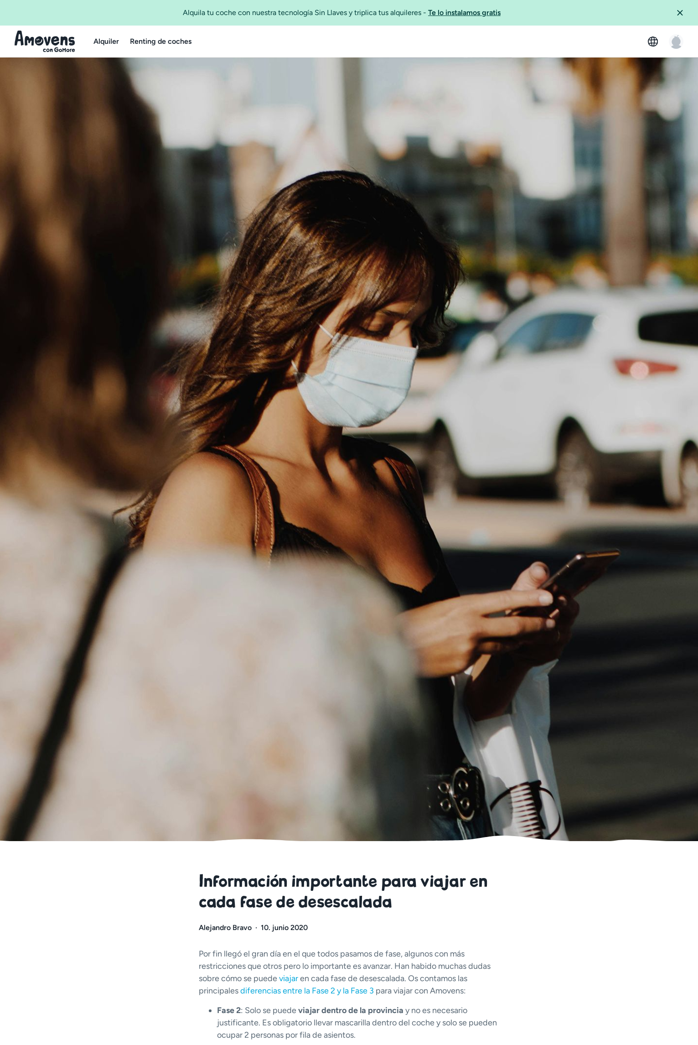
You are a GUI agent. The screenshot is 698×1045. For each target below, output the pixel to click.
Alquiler (106, 41)
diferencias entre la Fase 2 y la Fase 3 (307, 991)
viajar (289, 978)
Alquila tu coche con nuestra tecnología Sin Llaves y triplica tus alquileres (342, 12)
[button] (683, 13)
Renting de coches (160, 41)
